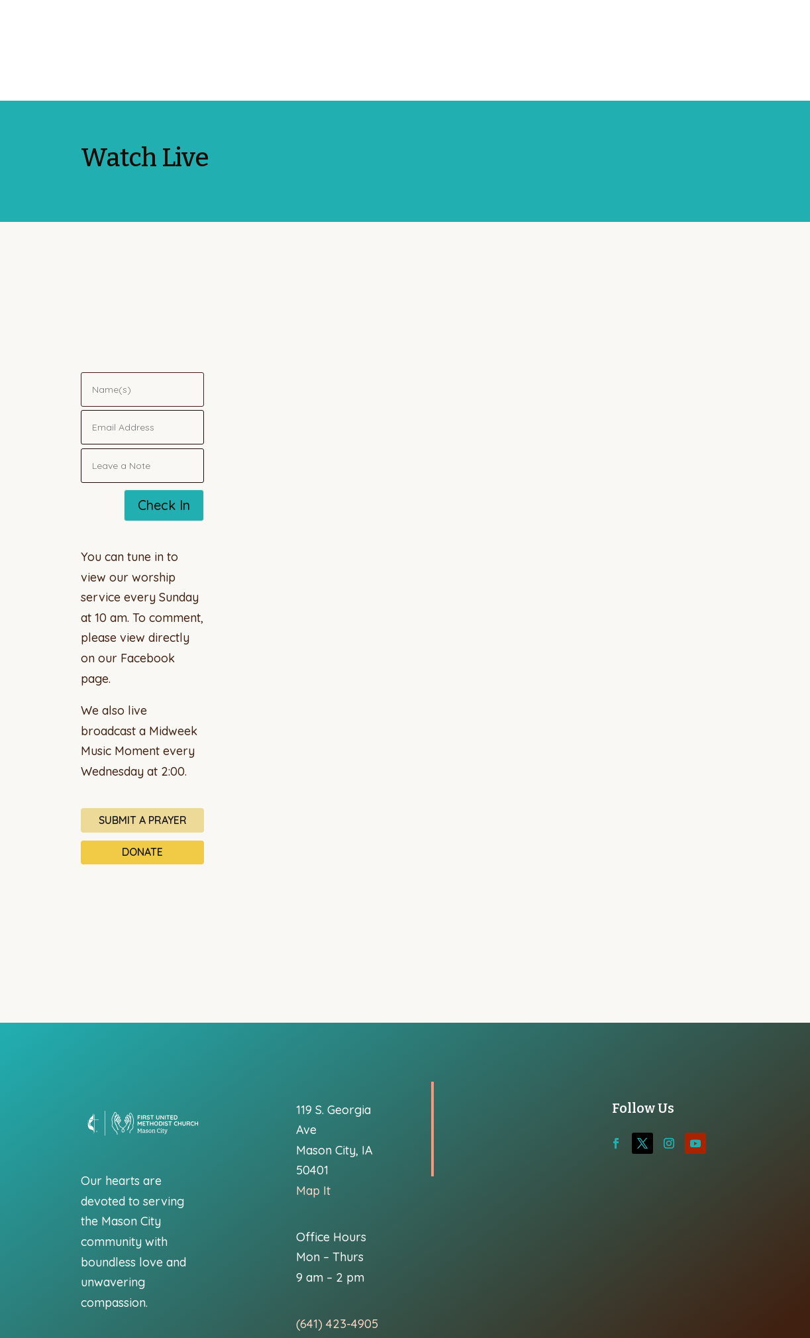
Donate (142, 851)
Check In (164, 505)
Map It (313, 1190)
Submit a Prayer (143, 820)
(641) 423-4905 (337, 1323)
